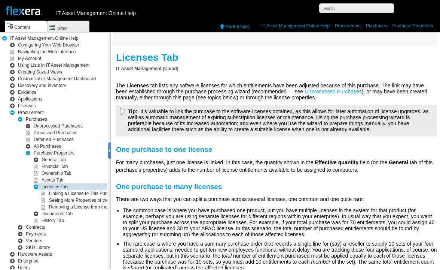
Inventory (42, 85)
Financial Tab (55, 166)
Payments (36, 234)
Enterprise (28, 261)
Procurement (348, 25)
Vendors (34, 240)
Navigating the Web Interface (47, 51)
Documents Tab (57, 213)
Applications (30, 99)
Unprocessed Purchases (58, 126)
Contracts (35, 227)
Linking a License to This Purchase (84, 193)
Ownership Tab (56, 173)
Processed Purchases (55, 132)
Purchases (376, 25)
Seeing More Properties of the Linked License (94, 200)
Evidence (27, 92)
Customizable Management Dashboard (57, 78)
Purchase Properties (412, 25)
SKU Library (38, 247)
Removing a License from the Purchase (88, 207)
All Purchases (47, 146)
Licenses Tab (55, 186)
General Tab (54, 159)
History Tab (53, 220)
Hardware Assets (35, 254)
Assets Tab (52, 180)
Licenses (27, 105)
